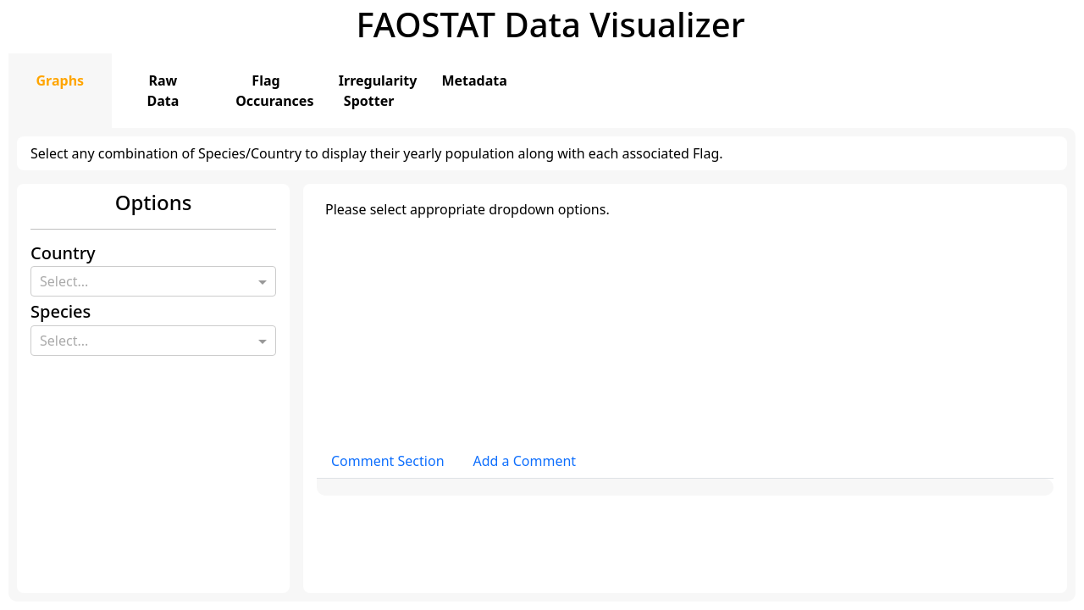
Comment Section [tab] (388, 461)
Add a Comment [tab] (525, 461)
